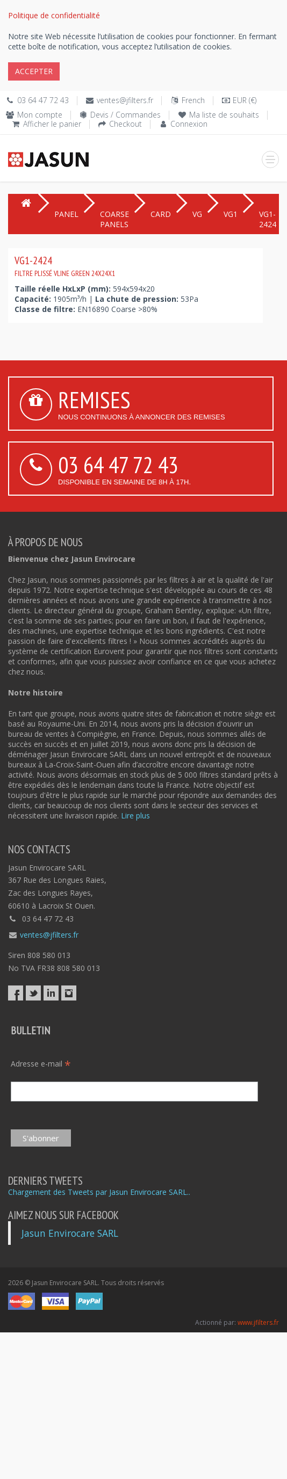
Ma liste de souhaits (224, 115)
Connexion (188, 124)
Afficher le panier (52, 124)
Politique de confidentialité (54, 15)
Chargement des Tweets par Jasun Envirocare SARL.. (99, 1192)
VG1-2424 (65, 265)
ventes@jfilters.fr (125, 100)
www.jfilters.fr (258, 1322)
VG (197, 214)
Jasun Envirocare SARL (69, 1233)
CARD (160, 214)
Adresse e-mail (41, 1063)
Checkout (125, 124)
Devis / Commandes (125, 115)
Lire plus (135, 815)
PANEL (66, 214)
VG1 (231, 214)
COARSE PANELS (114, 219)
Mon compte (39, 115)
